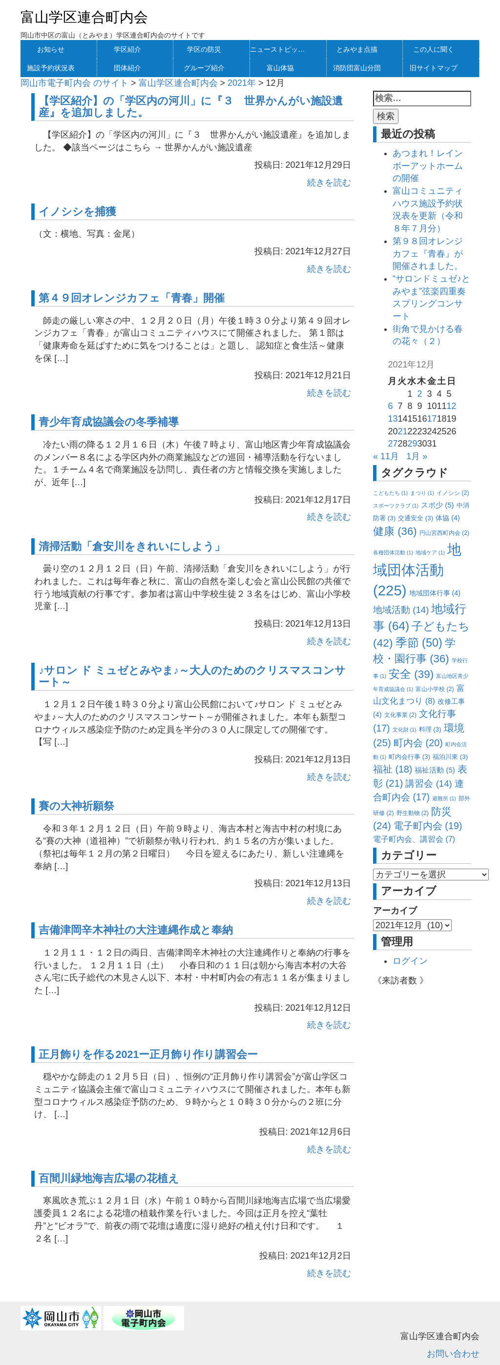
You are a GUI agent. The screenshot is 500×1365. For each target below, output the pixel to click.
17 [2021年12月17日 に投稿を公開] (432, 419)
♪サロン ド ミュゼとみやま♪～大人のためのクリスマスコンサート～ (192, 676)
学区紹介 (127, 49)
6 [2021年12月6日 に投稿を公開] (390, 406)
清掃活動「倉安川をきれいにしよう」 (132, 546)
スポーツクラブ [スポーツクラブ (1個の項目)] (395, 506)
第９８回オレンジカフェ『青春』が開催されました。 (428, 253)
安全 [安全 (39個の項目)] (411, 674)
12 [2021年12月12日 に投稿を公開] (452, 406)
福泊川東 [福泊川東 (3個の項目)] (450, 756)
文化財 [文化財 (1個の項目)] (405, 730)
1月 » (416, 456)
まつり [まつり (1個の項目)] (422, 493)
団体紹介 (127, 68)
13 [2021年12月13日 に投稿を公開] (392, 419)
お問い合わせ (453, 1354)
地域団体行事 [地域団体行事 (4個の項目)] (434, 593)
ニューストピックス (280, 49)
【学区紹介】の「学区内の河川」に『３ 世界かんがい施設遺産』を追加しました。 (191, 107)
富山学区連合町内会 (84, 17)
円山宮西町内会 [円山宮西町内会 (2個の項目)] (444, 533)
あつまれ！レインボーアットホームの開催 (428, 165)
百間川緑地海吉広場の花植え (109, 1178)
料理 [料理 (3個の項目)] (430, 729)
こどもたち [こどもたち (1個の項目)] (390, 493)
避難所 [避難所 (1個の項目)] (444, 798)
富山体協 (280, 68)
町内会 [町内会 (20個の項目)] (418, 742)
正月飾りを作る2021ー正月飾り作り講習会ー (148, 1054)
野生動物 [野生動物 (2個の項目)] (412, 813)
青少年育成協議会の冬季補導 (109, 422)
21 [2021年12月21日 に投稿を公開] (402, 431)
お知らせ (50, 49)
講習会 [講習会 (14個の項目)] (428, 783)
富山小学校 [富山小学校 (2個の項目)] (435, 689)
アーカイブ (395, 911)
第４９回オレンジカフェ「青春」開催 (132, 298)
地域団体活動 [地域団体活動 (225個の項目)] (417, 569)
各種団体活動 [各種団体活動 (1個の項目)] (393, 552)
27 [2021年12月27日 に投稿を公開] (392, 443)
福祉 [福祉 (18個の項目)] (392, 769)
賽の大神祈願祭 (76, 806)
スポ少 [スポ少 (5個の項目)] (437, 505)
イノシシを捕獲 (77, 211)
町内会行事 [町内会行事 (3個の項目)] (409, 756)
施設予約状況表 (51, 68)
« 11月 (386, 456)
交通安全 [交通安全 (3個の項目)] (415, 518)
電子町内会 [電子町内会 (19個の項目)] (428, 825)
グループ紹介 (204, 68)
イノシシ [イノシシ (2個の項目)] (453, 492)
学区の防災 (204, 49)
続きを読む (329, 182)
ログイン (410, 961)
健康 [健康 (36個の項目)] (395, 531)
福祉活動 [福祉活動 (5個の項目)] (435, 770)
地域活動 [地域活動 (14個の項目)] (401, 610)
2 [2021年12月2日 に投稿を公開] (419, 394)
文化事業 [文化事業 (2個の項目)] (400, 715)
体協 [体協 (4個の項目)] (447, 518)
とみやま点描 (356, 49)
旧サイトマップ (434, 68)
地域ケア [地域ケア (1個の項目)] (430, 552)
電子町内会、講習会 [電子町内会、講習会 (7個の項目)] (414, 839)
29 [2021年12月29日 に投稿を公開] (412, 443)
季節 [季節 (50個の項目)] (419, 642)
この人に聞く (433, 49)
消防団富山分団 (357, 68)
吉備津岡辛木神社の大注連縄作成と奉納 (136, 930)
